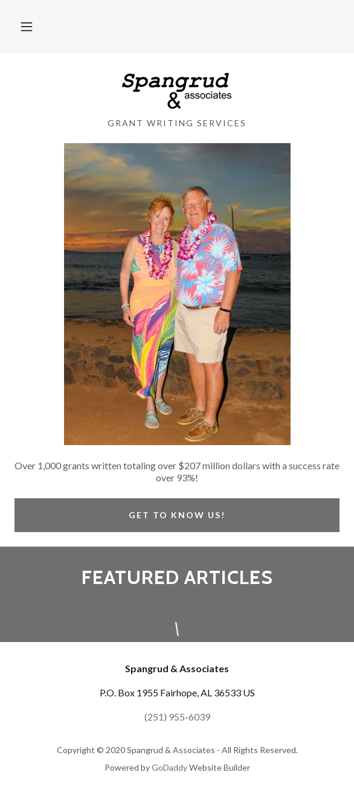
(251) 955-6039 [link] (177, 716)
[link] (176, 90)
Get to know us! (177, 515)
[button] (26, 26)
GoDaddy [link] (169, 767)
